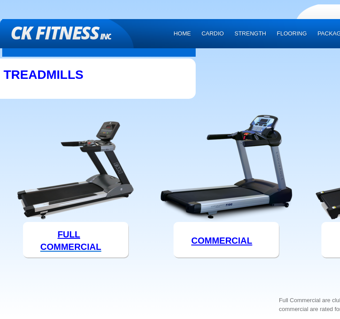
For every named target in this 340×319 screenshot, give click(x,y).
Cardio (212, 33)
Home (182, 33)
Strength (251, 33)
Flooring (292, 33)
